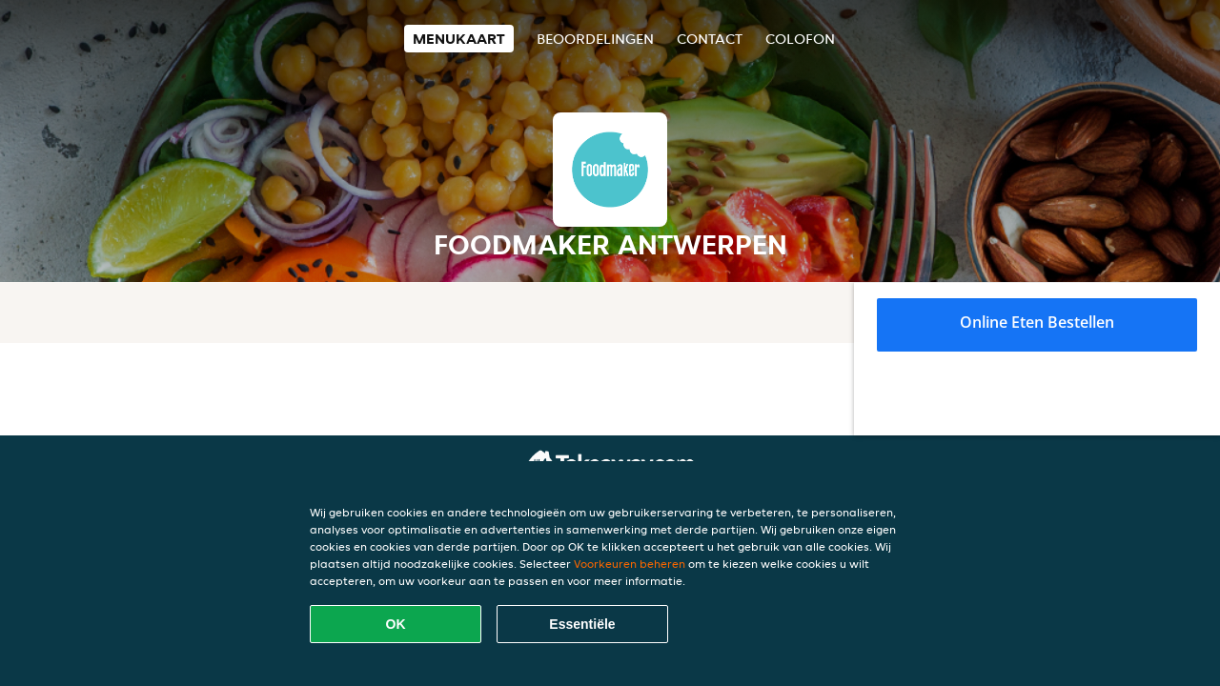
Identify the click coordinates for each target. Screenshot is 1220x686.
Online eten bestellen (1037, 322)
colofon (800, 39)
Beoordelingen (595, 39)
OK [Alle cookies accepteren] (396, 624)
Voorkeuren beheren (629, 563)
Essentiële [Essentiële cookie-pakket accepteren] (582, 624)
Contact (709, 39)
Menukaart (459, 39)
